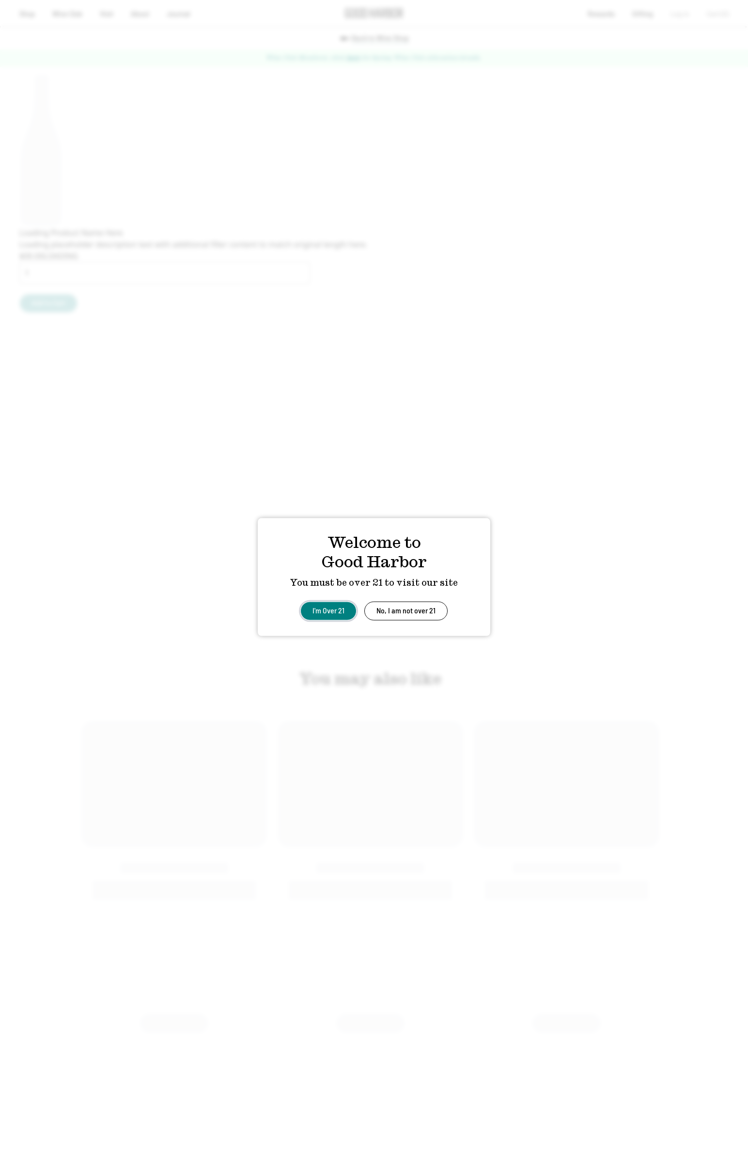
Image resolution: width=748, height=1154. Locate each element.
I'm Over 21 (328, 610)
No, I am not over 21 (406, 610)
